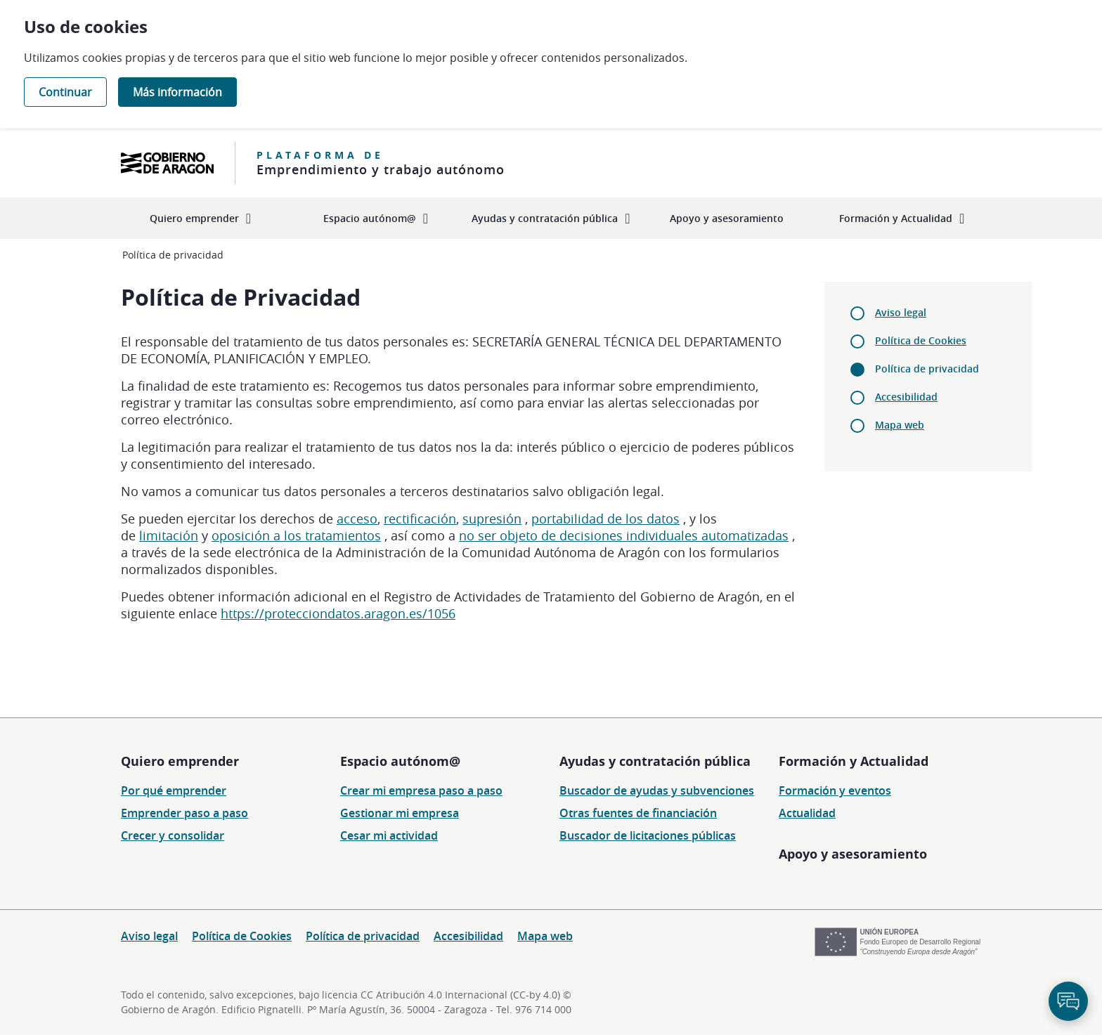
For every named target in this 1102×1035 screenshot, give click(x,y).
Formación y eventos (835, 790)
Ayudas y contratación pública (655, 761)
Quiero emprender (180, 761)
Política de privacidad (363, 936)
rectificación (420, 518)
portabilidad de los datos (605, 518)
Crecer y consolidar (172, 835)
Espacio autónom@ (400, 761)
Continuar (65, 92)
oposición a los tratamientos (296, 535)
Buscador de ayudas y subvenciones (656, 790)
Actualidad (807, 813)
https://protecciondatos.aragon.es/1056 (338, 613)
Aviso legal (900, 312)
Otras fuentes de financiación (638, 813)
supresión (491, 518)
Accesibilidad (906, 396)
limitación (168, 535)
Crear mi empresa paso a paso (421, 790)
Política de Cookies (920, 340)
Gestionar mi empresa (399, 813)
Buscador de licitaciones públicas (647, 835)
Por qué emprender (173, 790)
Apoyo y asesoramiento (853, 853)
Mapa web (899, 424)
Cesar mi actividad (389, 835)
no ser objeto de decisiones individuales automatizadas (624, 535)
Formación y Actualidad (853, 761)
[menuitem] (200, 218)
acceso (357, 518)
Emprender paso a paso (184, 813)
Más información (177, 92)
